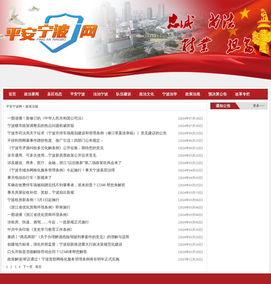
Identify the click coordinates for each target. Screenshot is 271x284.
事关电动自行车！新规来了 (29, 178)
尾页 (38, 267)
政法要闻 (31, 94)
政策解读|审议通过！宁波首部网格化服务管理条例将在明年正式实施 (63, 259)
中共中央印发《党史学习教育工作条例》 (40, 230)
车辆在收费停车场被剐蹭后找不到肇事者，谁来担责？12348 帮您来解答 (66, 185)
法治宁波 (100, 94)
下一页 (28, 267)
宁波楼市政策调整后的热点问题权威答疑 (40, 126)
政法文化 (146, 94)
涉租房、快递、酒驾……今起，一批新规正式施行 (48, 222)
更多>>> (259, 106)
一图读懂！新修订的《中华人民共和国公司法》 (46, 118)
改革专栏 (242, 94)
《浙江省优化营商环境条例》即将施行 (38, 207)
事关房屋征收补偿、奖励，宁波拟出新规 (40, 192)
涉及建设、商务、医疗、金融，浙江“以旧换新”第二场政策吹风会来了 (64, 163)
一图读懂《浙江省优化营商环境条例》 (38, 215)
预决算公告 (217, 94)
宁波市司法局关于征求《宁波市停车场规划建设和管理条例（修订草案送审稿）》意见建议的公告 (87, 133)
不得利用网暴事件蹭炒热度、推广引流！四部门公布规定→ (55, 141)
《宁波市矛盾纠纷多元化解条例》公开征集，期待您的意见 (55, 148)
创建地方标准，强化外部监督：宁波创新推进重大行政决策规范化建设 (64, 244)
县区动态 (54, 94)
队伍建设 (123, 94)
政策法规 (192, 94)
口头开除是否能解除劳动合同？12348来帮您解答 (47, 252)
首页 (12, 94)
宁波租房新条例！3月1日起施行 (33, 200)
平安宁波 (77, 94)
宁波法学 (169, 94)
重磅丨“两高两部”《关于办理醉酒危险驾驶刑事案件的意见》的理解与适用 (68, 237)
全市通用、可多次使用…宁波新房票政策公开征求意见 (51, 155)
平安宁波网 (14, 106)
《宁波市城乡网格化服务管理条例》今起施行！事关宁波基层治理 (61, 170)
